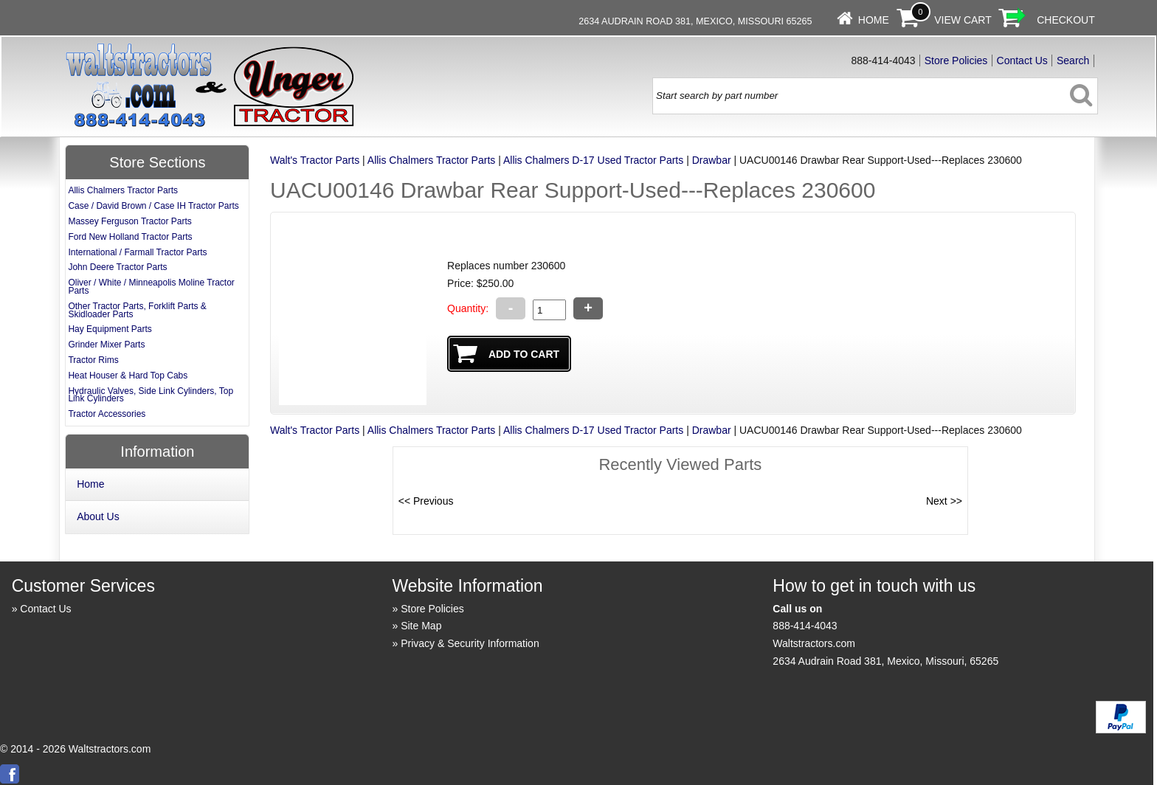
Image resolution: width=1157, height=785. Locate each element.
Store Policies (956, 60)
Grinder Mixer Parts (106, 344)
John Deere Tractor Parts (117, 267)
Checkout (1066, 20)
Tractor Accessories (106, 414)
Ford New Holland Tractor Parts (130, 237)
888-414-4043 (805, 626)
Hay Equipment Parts (109, 329)
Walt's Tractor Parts (314, 160)
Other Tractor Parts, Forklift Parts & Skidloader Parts (137, 310)
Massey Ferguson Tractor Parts (129, 221)
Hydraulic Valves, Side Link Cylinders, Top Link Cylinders (150, 395)
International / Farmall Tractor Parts (137, 252)
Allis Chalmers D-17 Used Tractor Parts (593, 160)
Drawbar (711, 160)
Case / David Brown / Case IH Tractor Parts (153, 206)
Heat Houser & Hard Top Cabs (127, 375)
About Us (98, 516)
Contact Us (1022, 60)
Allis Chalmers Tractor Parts (431, 160)
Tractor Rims (93, 360)
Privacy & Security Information (470, 643)
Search (1073, 60)
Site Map (421, 626)
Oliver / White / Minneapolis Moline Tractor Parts (151, 286)
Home (873, 20)
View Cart (963, 20)
